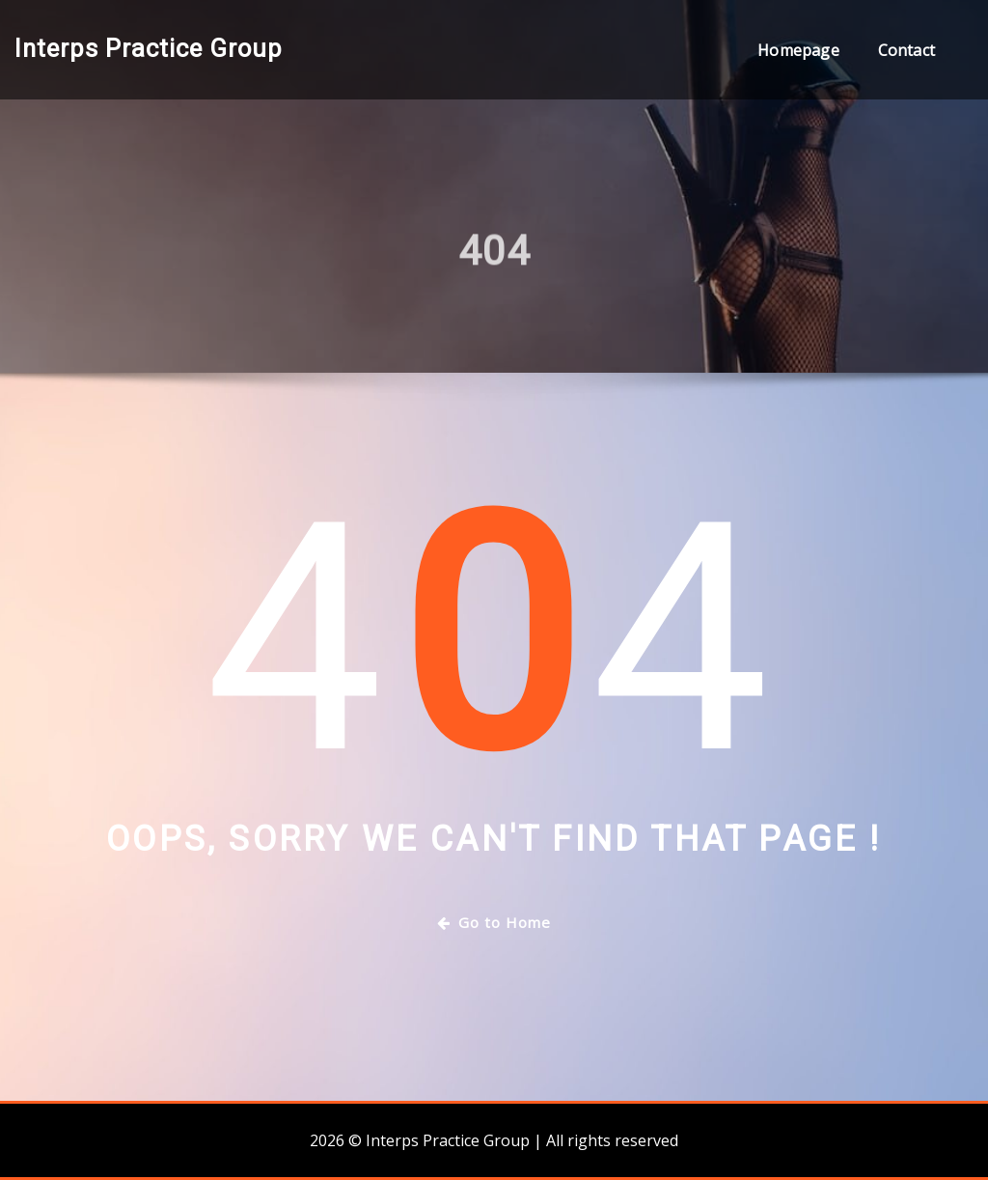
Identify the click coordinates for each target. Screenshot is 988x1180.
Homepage (797, 50)
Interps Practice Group (148, 48)
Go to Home (494, 922)
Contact (906, 50)
